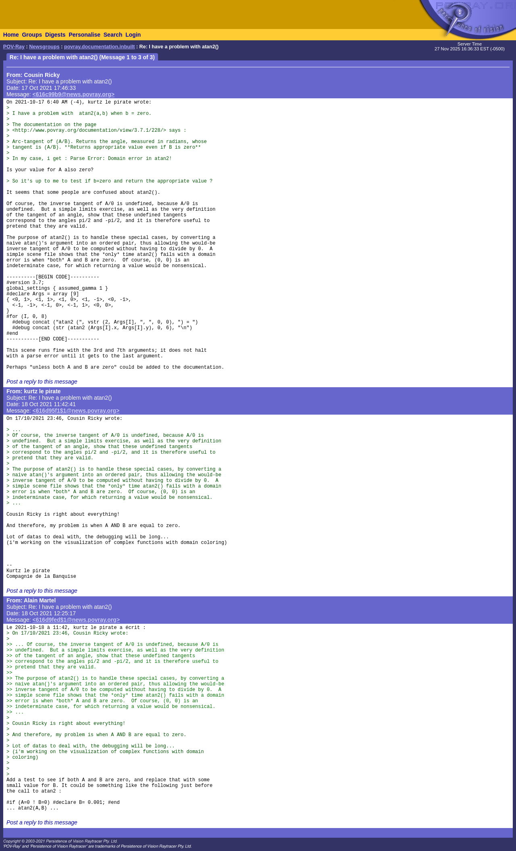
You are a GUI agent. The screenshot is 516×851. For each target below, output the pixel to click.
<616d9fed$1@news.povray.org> (76, 619)
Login (133, 34)
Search (113, 34)
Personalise (84, 34)
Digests (55, 34)
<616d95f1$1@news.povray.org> (76, 410)
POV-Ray (14, 47)
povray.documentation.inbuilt (99, 47)
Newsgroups (44, 47)
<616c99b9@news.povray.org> (73, 94)
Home (11, 34)
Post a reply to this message (41, 381)
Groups (32, 34)
